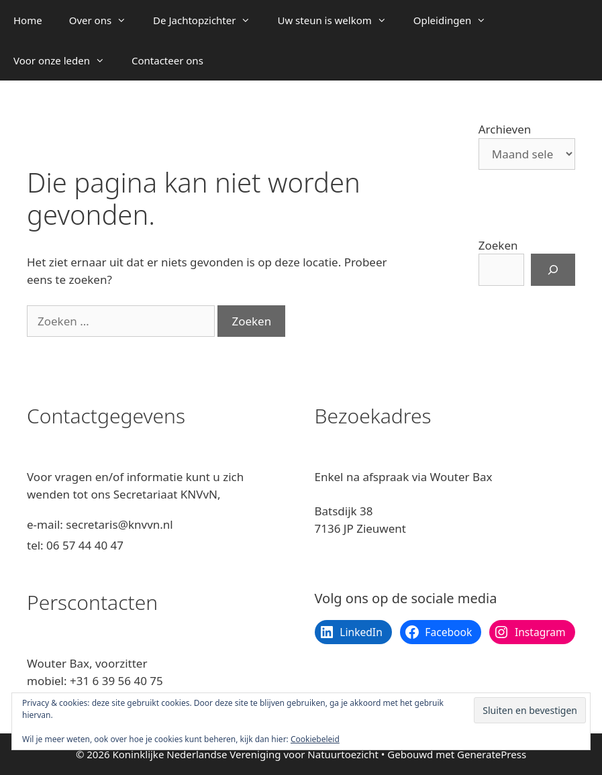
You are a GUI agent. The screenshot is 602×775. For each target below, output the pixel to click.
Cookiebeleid (315, 739)
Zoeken (498, 245)
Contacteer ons (167, 60)
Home (27, 20)
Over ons (104, 20)
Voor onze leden (65, 60)
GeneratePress (491, 754)
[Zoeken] (553, 270)
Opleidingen (456, 20)
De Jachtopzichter (208, 20)
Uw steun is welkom (338, 20)
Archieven (505, 129)
